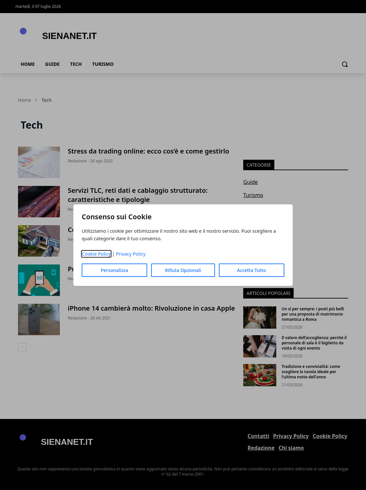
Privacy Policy (131, 254)
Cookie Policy (96, 254)
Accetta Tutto (251, 270)
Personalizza (114, 270)
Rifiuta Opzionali (183, 270)
